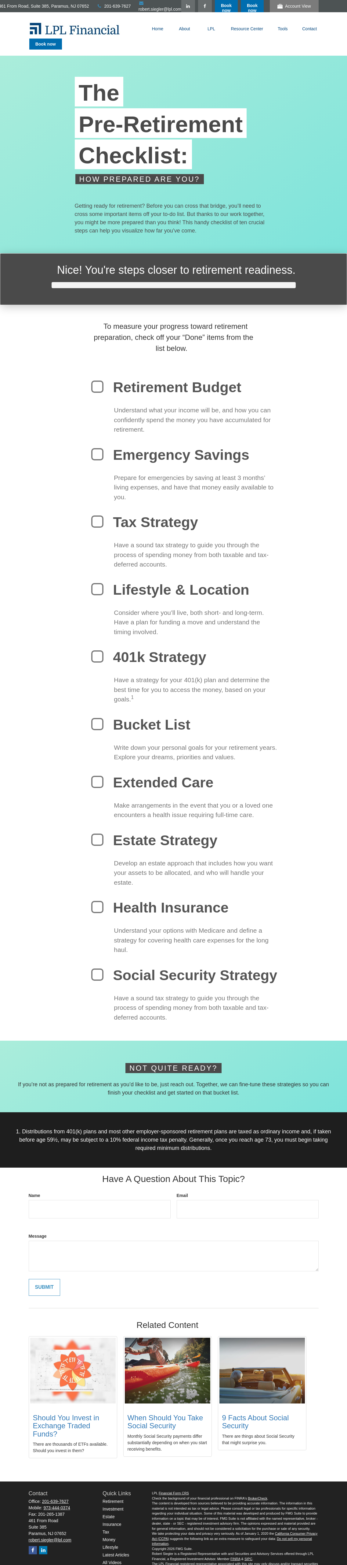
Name (34, 1184)
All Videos (112, 1551)
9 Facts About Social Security (255, 1411)
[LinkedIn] (214, 6)
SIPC (248, 1548)
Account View (294, 6)
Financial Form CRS (174, 1482)
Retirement (113, 1490)
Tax (106, 1521)
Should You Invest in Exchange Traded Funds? (66, 1415)
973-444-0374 (57, 1496)
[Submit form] (44, 1276)
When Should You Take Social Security (165, 1411)
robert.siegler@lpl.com (50, 1528)
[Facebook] (231, 6)
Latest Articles (116, 1543)
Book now (252, 7)
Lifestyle (110, 1536)
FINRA (235, 1548)
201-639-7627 (139, 6)
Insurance (112, 1513)
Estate (109, 1505)
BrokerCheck (257, 1487)
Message (38, 1225)
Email (182, 1184)
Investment (113, 1498)
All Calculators (116, 1559)
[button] (157, 28)
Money (109, 1528)
